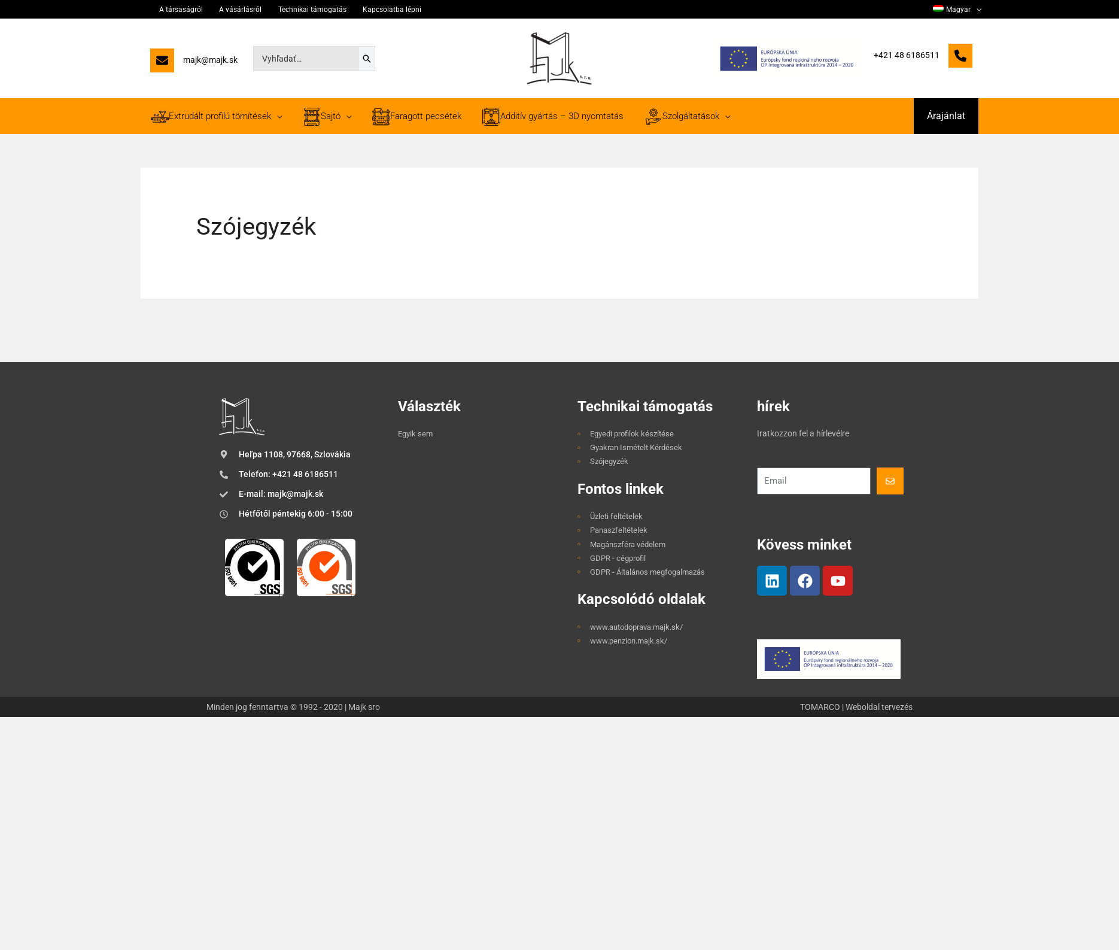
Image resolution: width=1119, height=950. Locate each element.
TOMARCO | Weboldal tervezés (856, 707)
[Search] (367, 59)
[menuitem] (959, 10)
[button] (946, 116)
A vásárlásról (227, 9)
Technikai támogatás (291, 9)
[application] (978, 10)
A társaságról (175, 9)
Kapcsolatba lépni (364, 9)
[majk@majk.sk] (194, 63)
